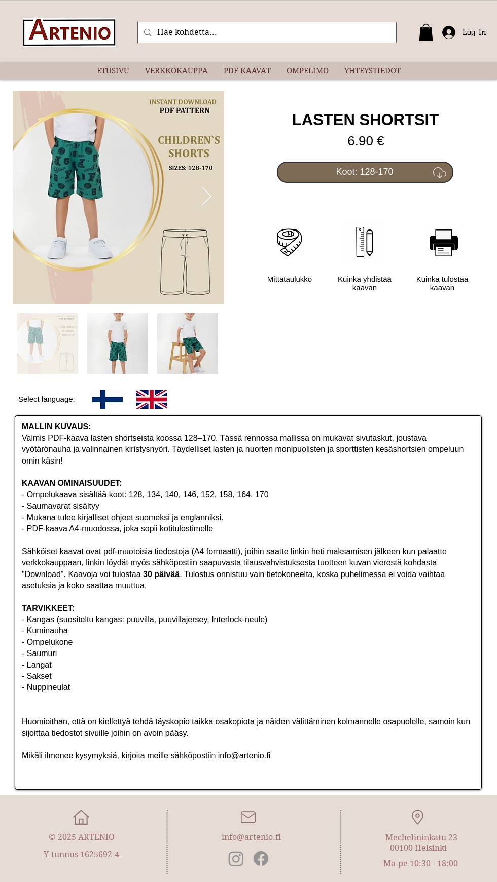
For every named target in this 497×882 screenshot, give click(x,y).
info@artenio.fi (244, 755)
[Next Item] (206, 197)
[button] (426, 32)
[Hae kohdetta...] (266, 32)
